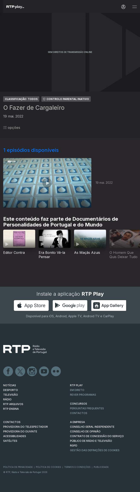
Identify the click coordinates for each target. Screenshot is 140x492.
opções (11, 127)
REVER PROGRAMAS (83, 394)
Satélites (10, 440)
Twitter (20, 371)
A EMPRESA (77, 422)
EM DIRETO (77, 390)
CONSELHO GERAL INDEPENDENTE (92, 426)
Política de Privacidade (18, 467)
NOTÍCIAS (9, 385)
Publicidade (101, 467)
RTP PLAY (76, 385)
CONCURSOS (78, 403)
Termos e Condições (77, 467)
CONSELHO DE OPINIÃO (85, 431)
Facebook (8, 371)
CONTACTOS (11, 422)
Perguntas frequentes (87, 408)
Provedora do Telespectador (25, 426)
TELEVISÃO (10, 394)
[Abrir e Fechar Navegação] (134, 7)
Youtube (44, 371)
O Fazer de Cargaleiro (33, 107)
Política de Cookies (48, 467)
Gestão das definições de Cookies (95, 450)
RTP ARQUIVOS (13, 404)
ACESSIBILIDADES (14, 436)
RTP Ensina (11, 408)
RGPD (73, 445)
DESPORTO (10, 390)
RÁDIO (7, 399)
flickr (56, 371)
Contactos (78, 413)
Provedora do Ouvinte (20, 431)
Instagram (32, 371)
